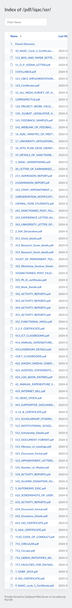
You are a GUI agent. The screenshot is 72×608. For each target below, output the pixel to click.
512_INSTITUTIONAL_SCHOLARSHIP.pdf (32, 425)
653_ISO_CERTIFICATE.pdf (29, 523)
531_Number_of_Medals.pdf (29, 467)
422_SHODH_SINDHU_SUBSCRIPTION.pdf (32, 363)
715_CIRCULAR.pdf (24, 543)
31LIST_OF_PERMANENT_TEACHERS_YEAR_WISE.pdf (32, 259)
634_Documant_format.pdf (28, 509)
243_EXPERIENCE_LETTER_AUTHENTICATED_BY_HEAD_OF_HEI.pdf (32, 217)
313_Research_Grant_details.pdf (31, 252)
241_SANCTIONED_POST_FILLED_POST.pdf (32, 210)
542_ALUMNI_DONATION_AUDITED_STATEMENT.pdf (32, 481)
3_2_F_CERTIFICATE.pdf (27, 328)
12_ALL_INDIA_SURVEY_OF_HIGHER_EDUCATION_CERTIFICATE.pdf (32, 92)
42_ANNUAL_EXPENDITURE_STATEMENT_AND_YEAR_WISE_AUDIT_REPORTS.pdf (32, 384)
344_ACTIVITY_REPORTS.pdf (30, 307)
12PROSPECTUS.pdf (25, 99)
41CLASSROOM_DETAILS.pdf (30, 349)
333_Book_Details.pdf (25, 287)
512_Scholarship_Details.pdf (29, 432)
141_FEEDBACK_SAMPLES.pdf (31, 120)
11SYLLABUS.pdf (23, 71)
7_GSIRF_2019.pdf (24, 571)
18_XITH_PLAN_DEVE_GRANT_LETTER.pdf (32, 148)
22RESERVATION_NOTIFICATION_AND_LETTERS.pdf (32, 196)
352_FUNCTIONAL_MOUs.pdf (31, 321)
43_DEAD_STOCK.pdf (26, 398)
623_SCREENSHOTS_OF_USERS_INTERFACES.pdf (32, 495)
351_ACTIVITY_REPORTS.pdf (30, 314)
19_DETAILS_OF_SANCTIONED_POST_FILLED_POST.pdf (32, 155)
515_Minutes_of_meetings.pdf (30, 446)
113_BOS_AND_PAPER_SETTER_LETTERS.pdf (32, 57)
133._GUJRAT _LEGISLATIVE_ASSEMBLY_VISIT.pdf (32, 113)
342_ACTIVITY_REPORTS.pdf (30, 293)
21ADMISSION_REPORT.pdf (29, 182)
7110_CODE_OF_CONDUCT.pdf (32, 537)
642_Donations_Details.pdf (29, 516)
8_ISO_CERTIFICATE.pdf (27, 578)
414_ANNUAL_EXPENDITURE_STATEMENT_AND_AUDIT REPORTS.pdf (32, 342)
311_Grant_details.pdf (25, 238)
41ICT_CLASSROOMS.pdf (28, 356)
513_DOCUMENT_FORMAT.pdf (32, 439)
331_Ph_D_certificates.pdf (28, 280)
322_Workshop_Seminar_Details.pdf (32, 266)
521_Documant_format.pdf (28, 453)
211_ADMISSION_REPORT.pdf (31, 175)
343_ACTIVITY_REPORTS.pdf (30, 300)
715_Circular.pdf (22, 550)
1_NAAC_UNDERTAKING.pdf (30, 162)
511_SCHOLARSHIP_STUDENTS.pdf (32, 418)
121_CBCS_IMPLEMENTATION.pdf (32, 78)
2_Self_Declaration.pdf (26, 231)
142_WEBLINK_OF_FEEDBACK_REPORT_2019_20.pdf (32, 127)
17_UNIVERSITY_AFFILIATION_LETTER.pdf (32, 141)
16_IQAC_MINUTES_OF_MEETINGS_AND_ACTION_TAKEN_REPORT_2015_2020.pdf (32, 134)
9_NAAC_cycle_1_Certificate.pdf (32, 585)
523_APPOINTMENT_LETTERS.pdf (32, 460)
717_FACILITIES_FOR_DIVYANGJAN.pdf (32, 564)
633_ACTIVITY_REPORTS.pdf (30, 502)
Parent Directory (22, 44)
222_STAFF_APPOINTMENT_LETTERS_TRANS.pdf (32, 189)
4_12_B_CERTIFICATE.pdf (28, 412)
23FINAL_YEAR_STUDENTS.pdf (32, 203)
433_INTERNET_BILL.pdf (27, 391)
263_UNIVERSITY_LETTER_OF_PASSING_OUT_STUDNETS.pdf (32, 224)
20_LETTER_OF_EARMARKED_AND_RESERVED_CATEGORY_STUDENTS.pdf (32, 169)
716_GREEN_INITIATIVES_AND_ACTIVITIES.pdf (32, 557)
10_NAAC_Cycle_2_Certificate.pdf (32, 50)
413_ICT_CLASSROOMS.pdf (29, 335)
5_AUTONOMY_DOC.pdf (28, 488)
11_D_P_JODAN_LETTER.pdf (30, 64)
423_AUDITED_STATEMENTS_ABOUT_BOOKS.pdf (32, 370)
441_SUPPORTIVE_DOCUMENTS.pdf (32, 404)
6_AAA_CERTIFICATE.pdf (28, 529)
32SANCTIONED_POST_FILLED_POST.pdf (32, 273)
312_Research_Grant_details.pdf (31, 245)
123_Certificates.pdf (24, 85)
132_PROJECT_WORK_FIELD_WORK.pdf (32, 106)
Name (13, 36)
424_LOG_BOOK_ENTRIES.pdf (31, 377)
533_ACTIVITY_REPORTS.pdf (30, 474)
